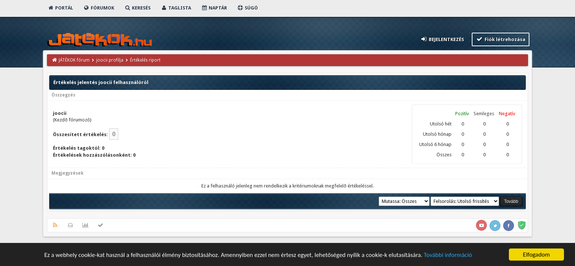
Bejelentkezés (442, 39)
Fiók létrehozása (500, 39)
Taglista (176, 8)
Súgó (247, 8)
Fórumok (98, 8)
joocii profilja (109, 60)
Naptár (214, 8)
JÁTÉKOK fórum (74, 60)
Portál (60, 8)
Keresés (137, 8)
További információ (448, 255)
